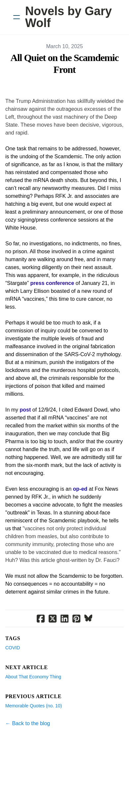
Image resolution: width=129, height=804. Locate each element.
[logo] (73, 17)
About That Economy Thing (33, 676)
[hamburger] (16, 17)
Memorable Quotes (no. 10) (33, 705)
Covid (12, 647)
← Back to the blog (27, 723)
